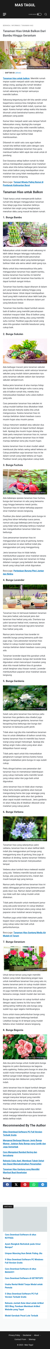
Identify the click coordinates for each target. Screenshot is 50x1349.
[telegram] (42, 1184)
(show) (18, 73)
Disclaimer (27, 1335)
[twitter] (16, 1184)
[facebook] (7, 1184)
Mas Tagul (25, 5)
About (36, 1335)
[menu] (6, 14)
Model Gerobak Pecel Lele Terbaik (21, 1315)
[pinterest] (25, 1184)
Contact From (20, 1339)
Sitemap (32, 1339)
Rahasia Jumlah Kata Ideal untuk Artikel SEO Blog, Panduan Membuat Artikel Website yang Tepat (24, 1306)
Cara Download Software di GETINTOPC (24, 1278)
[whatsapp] (33, 1184)
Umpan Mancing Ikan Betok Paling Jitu (23, 1253)
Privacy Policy (14, 1335)
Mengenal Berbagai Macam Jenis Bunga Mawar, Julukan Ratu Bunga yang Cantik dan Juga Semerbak (24, 1143)
